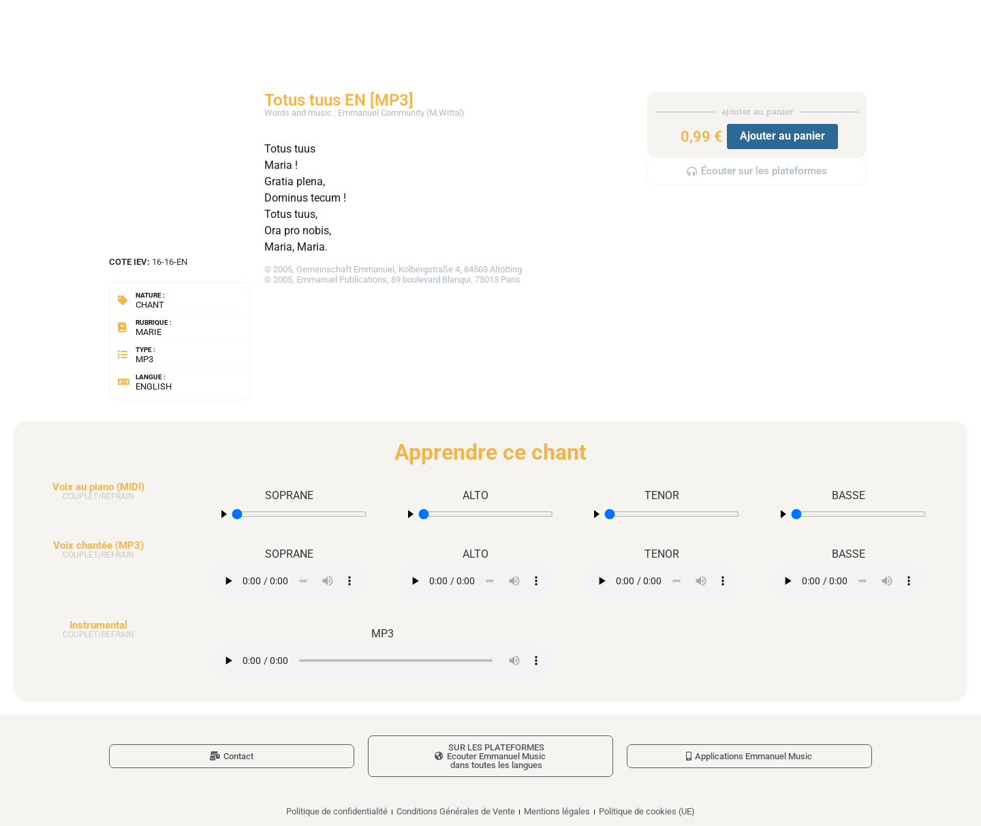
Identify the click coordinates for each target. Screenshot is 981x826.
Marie (148, 332)
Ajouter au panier (782, 135)
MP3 (144, 359)
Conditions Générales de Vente (455, 811)
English (154, 386)
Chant (150, 305)
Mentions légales (557, 811)
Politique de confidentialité (337, 811)
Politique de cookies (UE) (647, 811)
